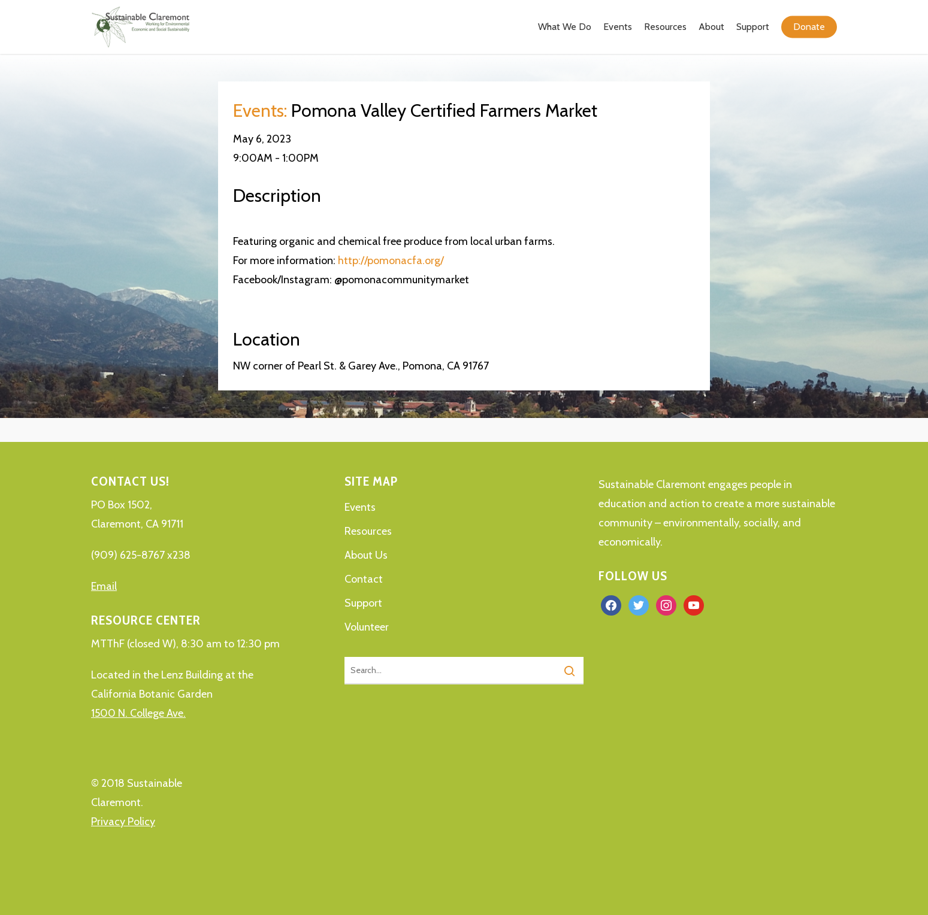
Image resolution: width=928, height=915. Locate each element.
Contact (363, 579)
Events (360, 507)
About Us (366, 555)
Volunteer (366, 627)
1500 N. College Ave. (138, 713)
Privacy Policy (123, 821)
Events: (260, 110)
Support (363, 603)
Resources (368, 531)
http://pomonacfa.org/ (391, 260)
